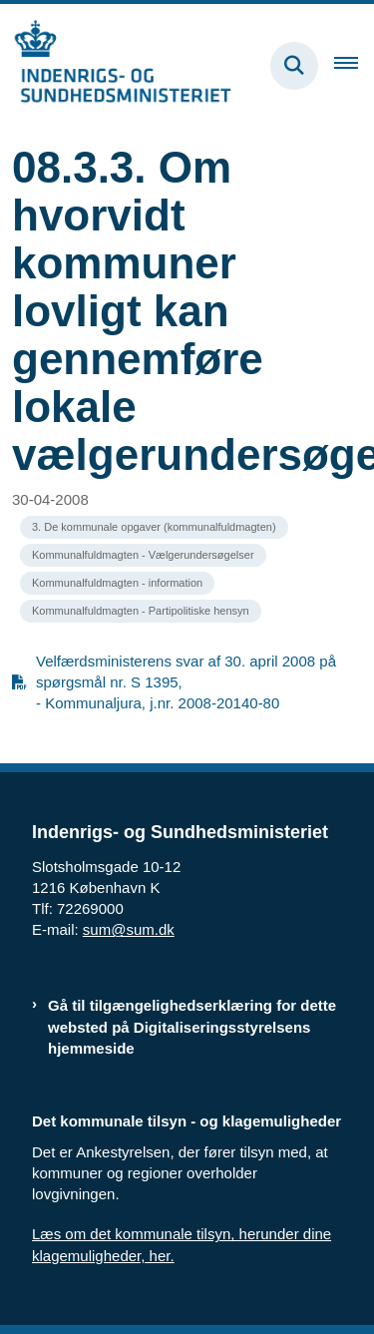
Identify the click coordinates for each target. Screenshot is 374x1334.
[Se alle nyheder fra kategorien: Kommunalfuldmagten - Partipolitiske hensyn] (140, 611)
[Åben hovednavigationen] (354, 66)
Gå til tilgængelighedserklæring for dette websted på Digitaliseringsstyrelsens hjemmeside (192, 1026)
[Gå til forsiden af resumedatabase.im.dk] (115, 65)
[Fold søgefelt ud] (294, 66)
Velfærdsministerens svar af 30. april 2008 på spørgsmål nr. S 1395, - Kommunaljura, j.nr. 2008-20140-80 (186, 682)
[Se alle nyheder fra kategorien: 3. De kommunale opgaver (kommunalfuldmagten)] (154, 527)
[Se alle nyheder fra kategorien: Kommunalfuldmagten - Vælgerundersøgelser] (143, 555)
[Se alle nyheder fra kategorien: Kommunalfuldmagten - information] (117, 583)
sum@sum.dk (129, 929)
